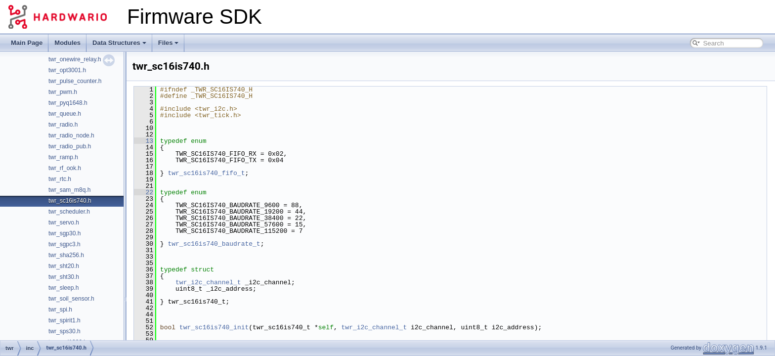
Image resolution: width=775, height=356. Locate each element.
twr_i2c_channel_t (208, 282)
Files (168, 42)
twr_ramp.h (63, 157)
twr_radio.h (63, 124)
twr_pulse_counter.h (74, 81)
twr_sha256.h (66, 255)
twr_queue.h (64, 113)
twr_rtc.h (59, 179)
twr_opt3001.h (67, 70)
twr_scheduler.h (69, 211)
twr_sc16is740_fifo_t (206, 173)
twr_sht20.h (63, 266)
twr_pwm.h (62, 92)
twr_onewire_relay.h (74, 59)
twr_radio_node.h (71, 135)
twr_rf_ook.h (64, 168)
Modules (67, 42)
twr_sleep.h (63, 287)
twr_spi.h (60, 309)
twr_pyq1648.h (67, 102)
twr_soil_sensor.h (71, 298)
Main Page (27, 42)
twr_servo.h (63, 222)
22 (143, 192)
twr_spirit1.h (64, 320)
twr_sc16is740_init (214, 327)
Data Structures (119, 42)
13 (143, 140)
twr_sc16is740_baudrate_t (214, 243)
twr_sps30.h (64, 331)
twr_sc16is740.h (69, 200)
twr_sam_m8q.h (69, 189)
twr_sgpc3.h (64, 244)
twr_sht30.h (63, 276)
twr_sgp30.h (64, 233)
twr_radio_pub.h (69, 146)
